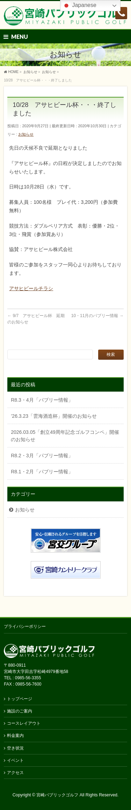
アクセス (15, 772)
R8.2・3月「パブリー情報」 (42, 455)
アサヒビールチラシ (31, 288)
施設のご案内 (19, 711)
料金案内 (15, 735)
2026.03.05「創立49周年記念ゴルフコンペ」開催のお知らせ (65, 435)
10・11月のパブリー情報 (97, 315)
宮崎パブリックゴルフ (57, 795)
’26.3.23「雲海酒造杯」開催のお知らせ (54, 416)
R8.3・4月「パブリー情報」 (42, 400)
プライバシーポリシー (25, 626)
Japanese (79, 5)
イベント (15, 760)
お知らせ (26, 134)
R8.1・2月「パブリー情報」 (42, 471)
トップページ (19, 698)
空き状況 (15, 748)
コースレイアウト (24, 723)
